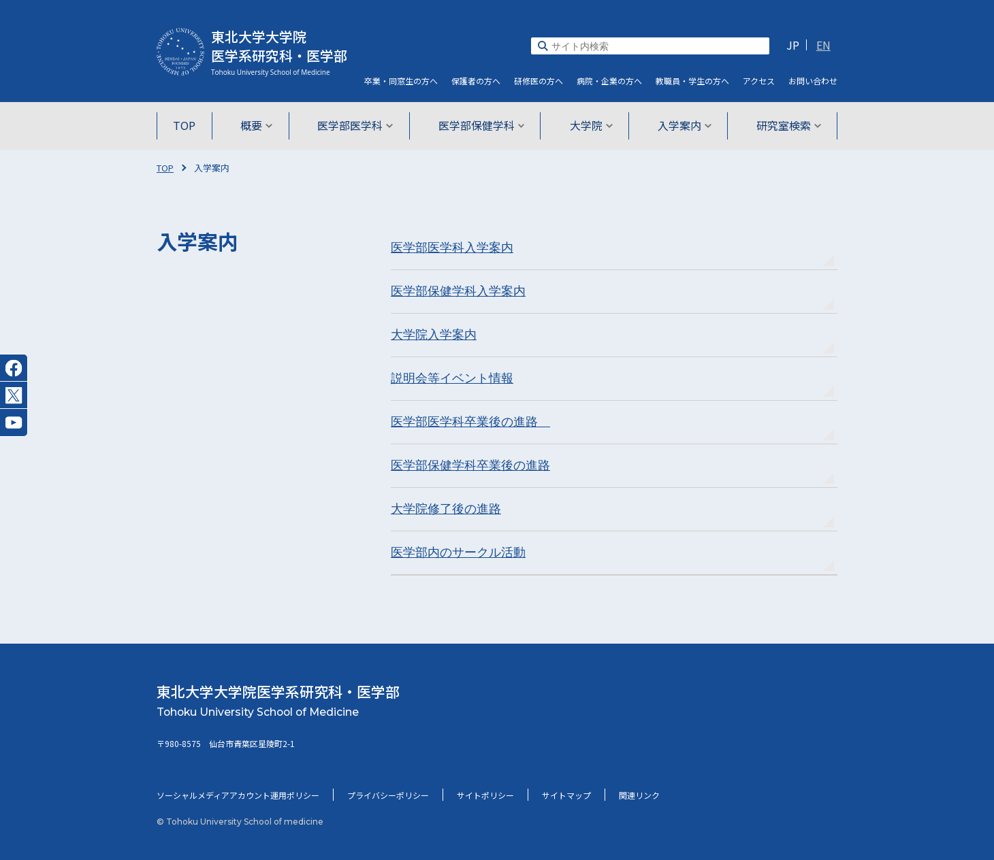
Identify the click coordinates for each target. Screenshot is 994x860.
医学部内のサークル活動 (458, 552)
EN (823, 44)
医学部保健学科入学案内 (458, 291)
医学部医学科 (357, 125)
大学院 (589, 125)
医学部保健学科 (481, 125)
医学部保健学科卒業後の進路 (470, 465)
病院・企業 (609, 80)
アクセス (759, 80)
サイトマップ (566, 795)
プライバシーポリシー (388, 795)
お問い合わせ (812, 80)
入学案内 (681, 125)
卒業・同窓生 (401, 80)
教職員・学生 (692, 80)
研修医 (538, 80)
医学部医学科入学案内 (452, 247)
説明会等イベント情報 (452, 378)
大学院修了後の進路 (446, 509)
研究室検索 (784, 125)
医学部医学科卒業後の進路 (470, 422)
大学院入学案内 (434, 335)
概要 (260, 125)
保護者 (475, 80)
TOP (189, 125)
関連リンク (639, 795)
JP (792, 44)
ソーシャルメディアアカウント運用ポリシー (238, 795)
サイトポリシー (485, 795)
